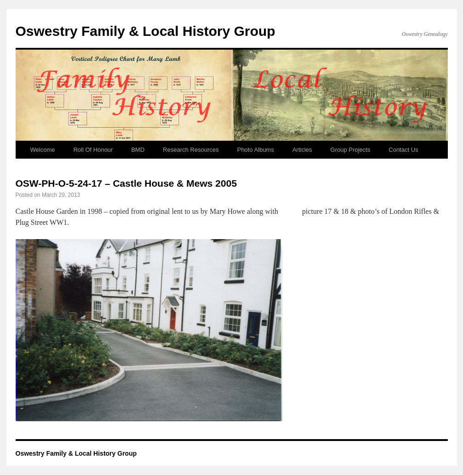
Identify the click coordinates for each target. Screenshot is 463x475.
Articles (302, 149)
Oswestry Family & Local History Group (145, 31)
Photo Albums (255, 149)
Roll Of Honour (93, 149)
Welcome (42, 149)
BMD (137, 149)
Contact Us (403, 149)
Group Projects (351, 149)
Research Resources (190, 149)
